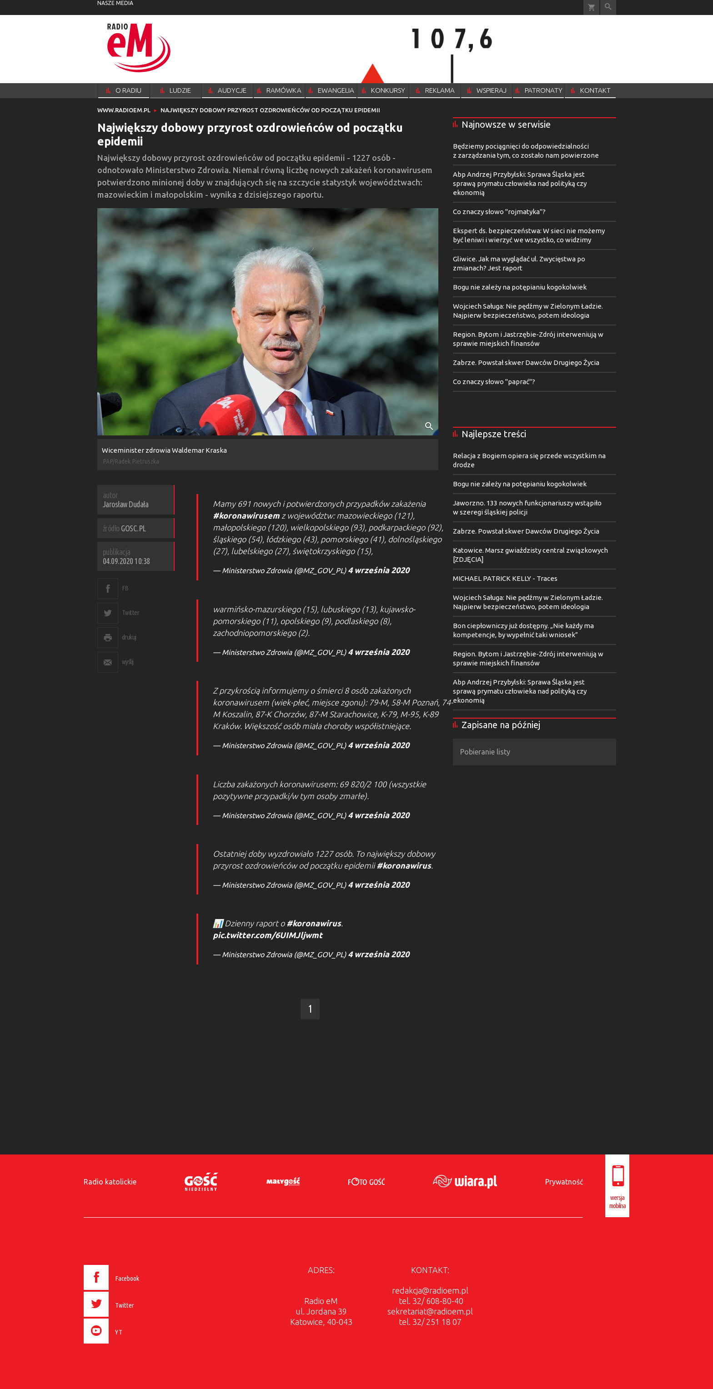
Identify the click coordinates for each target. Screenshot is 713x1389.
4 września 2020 (378, 570)
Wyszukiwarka (608, 7)
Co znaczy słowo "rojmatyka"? (499, 211)
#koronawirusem (246, 515)
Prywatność (564, 1182)
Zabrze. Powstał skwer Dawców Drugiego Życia (526, 362)
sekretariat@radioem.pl (430, 1311)
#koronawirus (404, 865)
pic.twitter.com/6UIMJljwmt (267, 934)
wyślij (128, 661)
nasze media (115, 3)
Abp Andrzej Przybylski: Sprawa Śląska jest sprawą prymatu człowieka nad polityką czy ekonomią (520, 183)
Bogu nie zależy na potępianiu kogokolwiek (520, 287)
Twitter (131, 612)
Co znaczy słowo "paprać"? (494, 381)
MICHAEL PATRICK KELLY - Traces (505, 578)
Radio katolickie (110, 1182)
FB (125, 588)
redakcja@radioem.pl (430, 1290)
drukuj (129, 637)
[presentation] (130, 1345)
